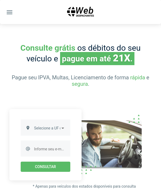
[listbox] (49, 128)
